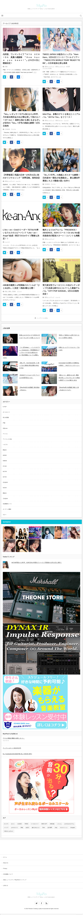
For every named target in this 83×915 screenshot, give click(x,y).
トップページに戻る (42, 318)
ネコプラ (6, 823)
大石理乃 (19, 823)
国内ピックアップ (49, 66)
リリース (19, 291)
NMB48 (5, 460)
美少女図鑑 (6, 417)
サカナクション (64, 827)
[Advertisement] (41, 847)
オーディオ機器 (7, 509)
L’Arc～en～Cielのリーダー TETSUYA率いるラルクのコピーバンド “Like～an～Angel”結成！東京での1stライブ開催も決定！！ (21, 234)
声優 (6, 66)
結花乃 (27, 827)
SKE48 (4, 487)
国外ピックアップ (60, 66)
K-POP (68, 66)
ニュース (66, 120)
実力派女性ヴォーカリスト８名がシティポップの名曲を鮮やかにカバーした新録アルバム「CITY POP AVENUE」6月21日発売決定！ (61, 289)
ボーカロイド (6, 412)
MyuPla (41, 5)
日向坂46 (47, 184)
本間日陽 (52, 823)
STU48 (4, 466)
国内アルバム (59, 120)
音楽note (5, 428)
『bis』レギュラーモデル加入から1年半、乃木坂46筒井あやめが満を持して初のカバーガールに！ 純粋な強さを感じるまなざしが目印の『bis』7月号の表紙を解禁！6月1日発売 (21, 120)
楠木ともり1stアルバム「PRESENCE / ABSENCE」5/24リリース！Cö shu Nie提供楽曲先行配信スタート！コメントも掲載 (61, 233)
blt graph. (73, 827)
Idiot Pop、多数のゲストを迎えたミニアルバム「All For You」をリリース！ (61, 115)
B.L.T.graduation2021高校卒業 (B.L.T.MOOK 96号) (17, 754)
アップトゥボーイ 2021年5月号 (12, 748)
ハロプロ (5, 444)
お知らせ (5, 885)
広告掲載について (8, 874)
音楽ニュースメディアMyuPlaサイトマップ (14, 879)
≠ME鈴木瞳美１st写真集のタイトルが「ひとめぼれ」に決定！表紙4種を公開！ (21, 286)
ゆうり (12, 823)
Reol (43, 827)
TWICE (26, 823)
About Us (5, 862)
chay (56, 827)
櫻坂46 (4, 493)
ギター (4, 514)
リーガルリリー (35, 823)
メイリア (6, 827)
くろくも (59, 823)
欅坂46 (4, 450)
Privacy (5, 868)
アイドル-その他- (47, 68)
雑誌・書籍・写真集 (10, 291)
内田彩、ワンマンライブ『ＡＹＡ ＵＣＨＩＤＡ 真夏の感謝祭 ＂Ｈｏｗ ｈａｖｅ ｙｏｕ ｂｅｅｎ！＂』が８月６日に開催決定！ (21, 58)
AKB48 (4, 455)
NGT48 (5, 471)
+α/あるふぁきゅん (8, 831)
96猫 (22, 827)
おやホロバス (14, 827)
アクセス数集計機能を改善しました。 (14, 738)
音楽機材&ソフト (7, 503)
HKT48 (4, 477)
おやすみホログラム (69, 823)
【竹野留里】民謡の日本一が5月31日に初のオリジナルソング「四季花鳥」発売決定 (21, 176)
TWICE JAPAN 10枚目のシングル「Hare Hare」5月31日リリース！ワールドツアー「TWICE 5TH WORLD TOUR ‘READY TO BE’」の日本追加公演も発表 (61, 58)
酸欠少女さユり (36, 827)
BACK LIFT (44, 823)
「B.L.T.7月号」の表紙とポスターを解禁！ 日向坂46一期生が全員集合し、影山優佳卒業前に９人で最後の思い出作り (61, 178)
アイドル (13, 129)
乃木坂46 (7, 129)
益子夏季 (50, 827)
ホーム (5, 857)
